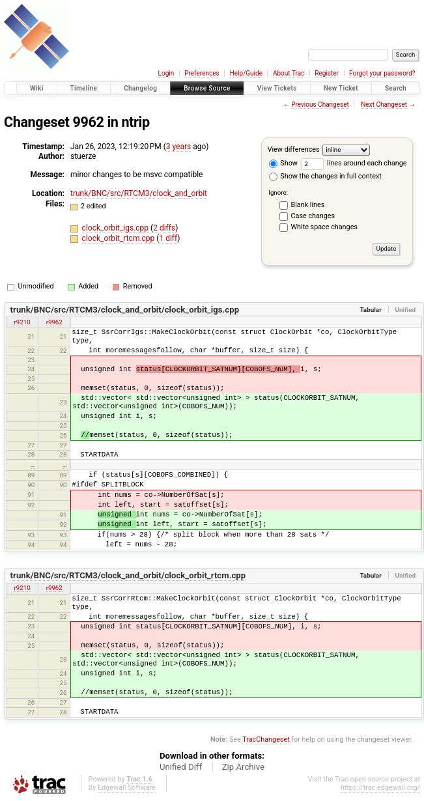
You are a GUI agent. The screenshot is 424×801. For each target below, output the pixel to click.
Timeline (84, 88)
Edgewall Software (127, 787)
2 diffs (164, 227)
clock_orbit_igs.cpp (116, 227)
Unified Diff (181, 767)
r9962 (54, 322)
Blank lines (308, 205)
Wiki (37, 88)
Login (166, 73)
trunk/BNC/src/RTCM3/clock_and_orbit (138, 193)
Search (395, 88)
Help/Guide (246, 73)
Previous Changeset (320, 104)
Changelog (140, 88)
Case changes (313, 216)
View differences (294, 149)
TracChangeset (265, 739)
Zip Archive (243, 767)
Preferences (201, 73)
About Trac (288, 73)
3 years (178, 146)
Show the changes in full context (325, 176)
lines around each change (354, 163)
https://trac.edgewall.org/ (380, 787)
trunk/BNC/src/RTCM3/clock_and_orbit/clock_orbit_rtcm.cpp (128, 575)
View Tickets (277, 88)
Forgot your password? (382, 73)
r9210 (22, 322)
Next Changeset (384, 104)
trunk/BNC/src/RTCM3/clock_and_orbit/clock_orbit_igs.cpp (124, 310)
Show (283, 163)
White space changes (324, 227)
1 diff (168, 238)
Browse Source (207, 88)
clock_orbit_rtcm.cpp (119, 238)
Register (327, 73)
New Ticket (341, 88)
